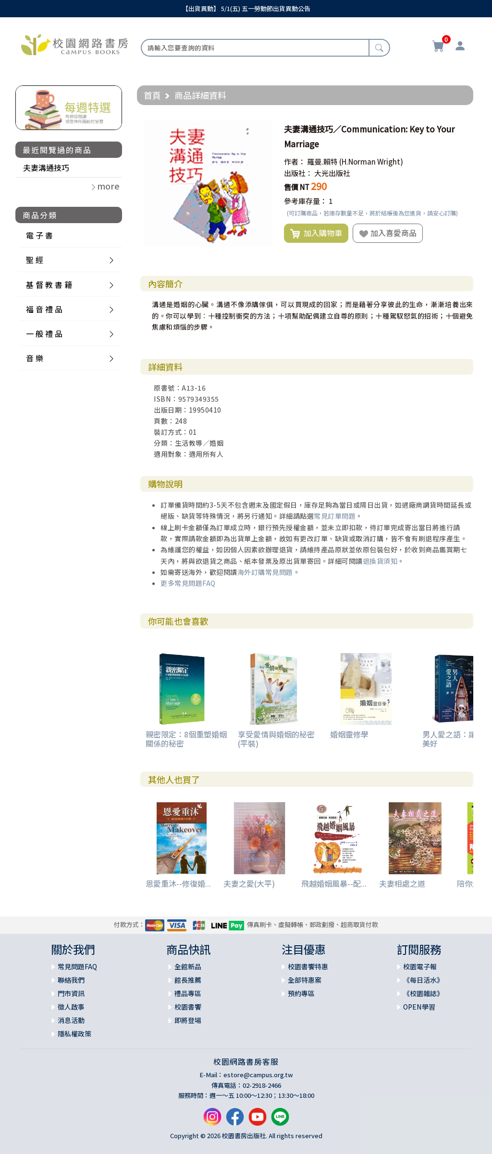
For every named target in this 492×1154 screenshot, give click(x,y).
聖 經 (34, 259)
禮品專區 (187, 993)
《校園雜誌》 (423, 993)
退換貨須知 (380, 561)
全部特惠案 (304, 980)
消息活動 (71, 1020)
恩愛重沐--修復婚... (178, 883)
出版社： (298, 173)
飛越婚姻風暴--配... (334, 883)
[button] (263, 129)
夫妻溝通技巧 (46, 167)
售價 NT (296, 187)
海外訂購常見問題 (265, 572)
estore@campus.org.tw (258, 1074)
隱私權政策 (74, 1033)
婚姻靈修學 (349, 734)
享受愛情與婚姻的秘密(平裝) (276, 738)
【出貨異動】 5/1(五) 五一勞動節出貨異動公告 (246, 8)
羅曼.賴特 (322, 161)
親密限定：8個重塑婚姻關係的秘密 (186, 738)
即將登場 (187, 1020)
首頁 (152, 95)
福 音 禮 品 (44, 309)
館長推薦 (187, 980)
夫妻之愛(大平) (249, 883)
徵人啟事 (71, 1006)
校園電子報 (420, 966)
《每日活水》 (423, 980)
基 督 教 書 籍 (49, 284)
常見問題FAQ (77, 966)
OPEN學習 (419, 1006)
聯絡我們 (71, 980)
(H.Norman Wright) (371, 161)
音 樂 (34, 358)
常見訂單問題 (335, 516)
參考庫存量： (305, 201)
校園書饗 (187, 1006)
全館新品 (187, 966)
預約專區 (301, 993)
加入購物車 (316, 233)
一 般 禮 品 (44, 333)
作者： (295, 161)
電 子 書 (39, 235)
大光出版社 (332, 173)
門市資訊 (71, 993)
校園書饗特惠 (308, 966)
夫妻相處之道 (402, 883)
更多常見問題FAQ (188, 583)
